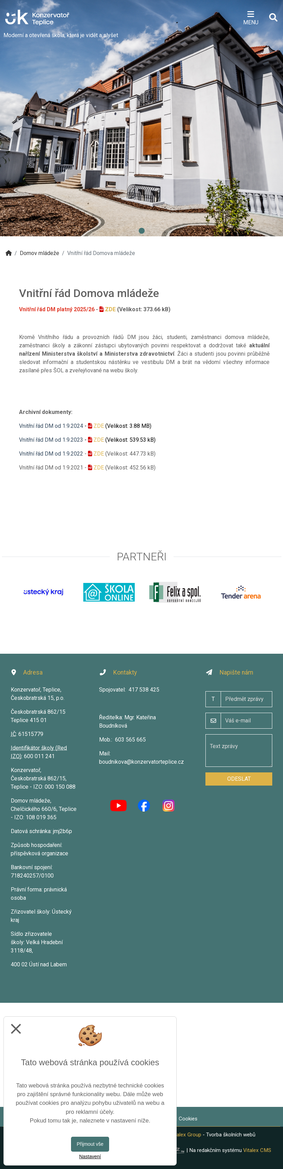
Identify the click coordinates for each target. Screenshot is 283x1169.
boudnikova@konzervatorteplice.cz (141, 762)
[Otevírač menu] (251, 17)
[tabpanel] (141, 118)
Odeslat (239, 779)
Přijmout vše (90, 1144)
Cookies (188, 1119)
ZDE (110, 309)
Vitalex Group (185, 1135)
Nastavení (90, 1156)
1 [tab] (141, 231)
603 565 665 (130, 739)
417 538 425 (144, 689)
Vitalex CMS (257, 1150)
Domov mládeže (39, 253)
